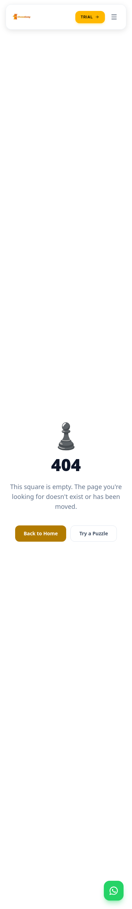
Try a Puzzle (93, 533)
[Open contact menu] (114, 891)
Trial (90, 17)
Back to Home (41, 533)
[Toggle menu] (114, 17)
